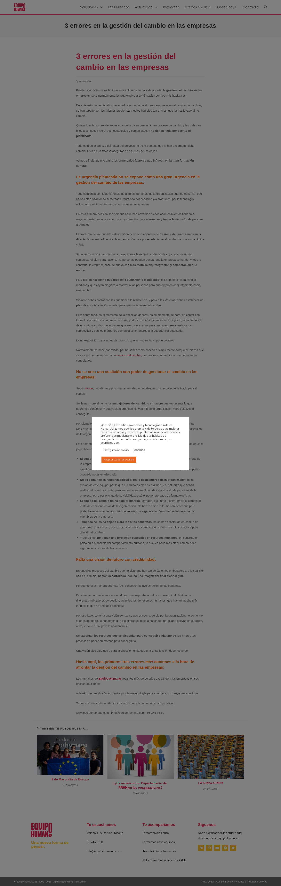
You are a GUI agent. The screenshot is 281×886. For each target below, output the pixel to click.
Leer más (139, 450)
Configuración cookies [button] (117, 449)
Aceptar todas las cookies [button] (119, 459)
